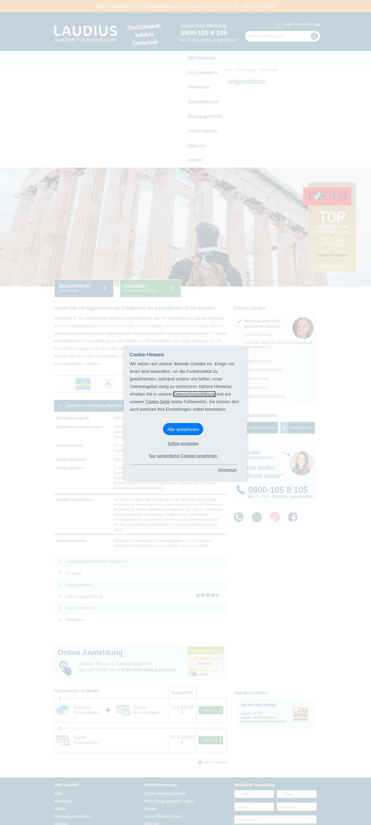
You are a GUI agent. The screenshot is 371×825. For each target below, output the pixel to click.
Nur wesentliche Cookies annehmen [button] (183, 456)
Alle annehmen (183, 429)
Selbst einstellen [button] (183, 443)
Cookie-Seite (157, 401)
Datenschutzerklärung (194, 394)
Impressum (227, 470)
